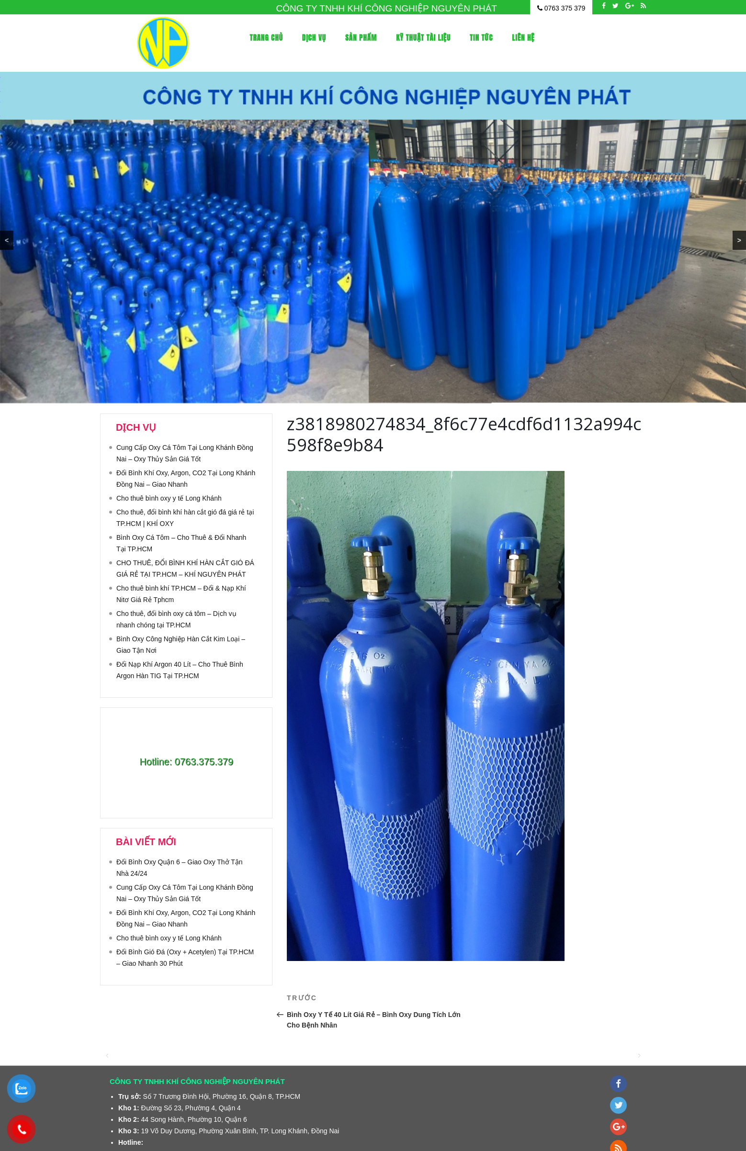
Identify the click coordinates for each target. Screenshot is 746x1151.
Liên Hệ (523, 37)
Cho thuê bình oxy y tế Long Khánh (169, 498)
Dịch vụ (314, 37)
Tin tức (481, 37)
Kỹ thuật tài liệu (423, 37)
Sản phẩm (361, 37)
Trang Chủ (266, 37)
